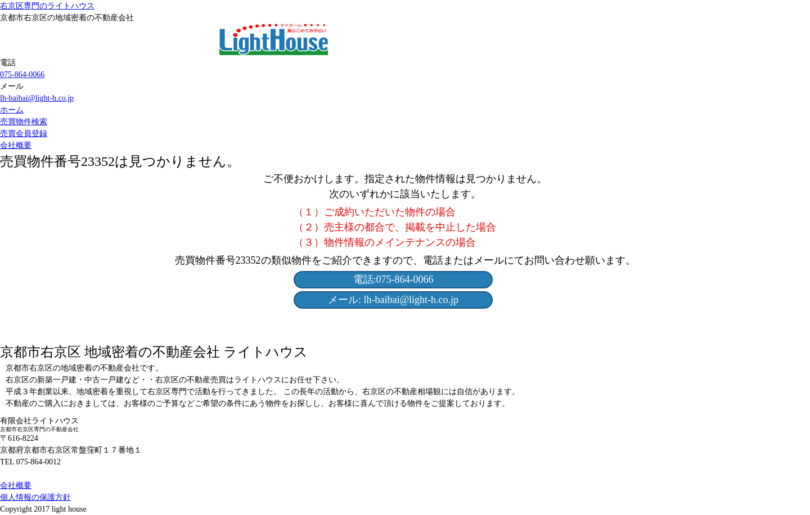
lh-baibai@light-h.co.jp (37, 98)
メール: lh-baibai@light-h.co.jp (393, 299)
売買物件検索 (23, 122)
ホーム (12, 110)
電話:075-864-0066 (393, 279)
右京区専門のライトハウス (47, 6)
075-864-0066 (22, 74)
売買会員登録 (23, 133)
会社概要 (16, 145)
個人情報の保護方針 (35, 497)
